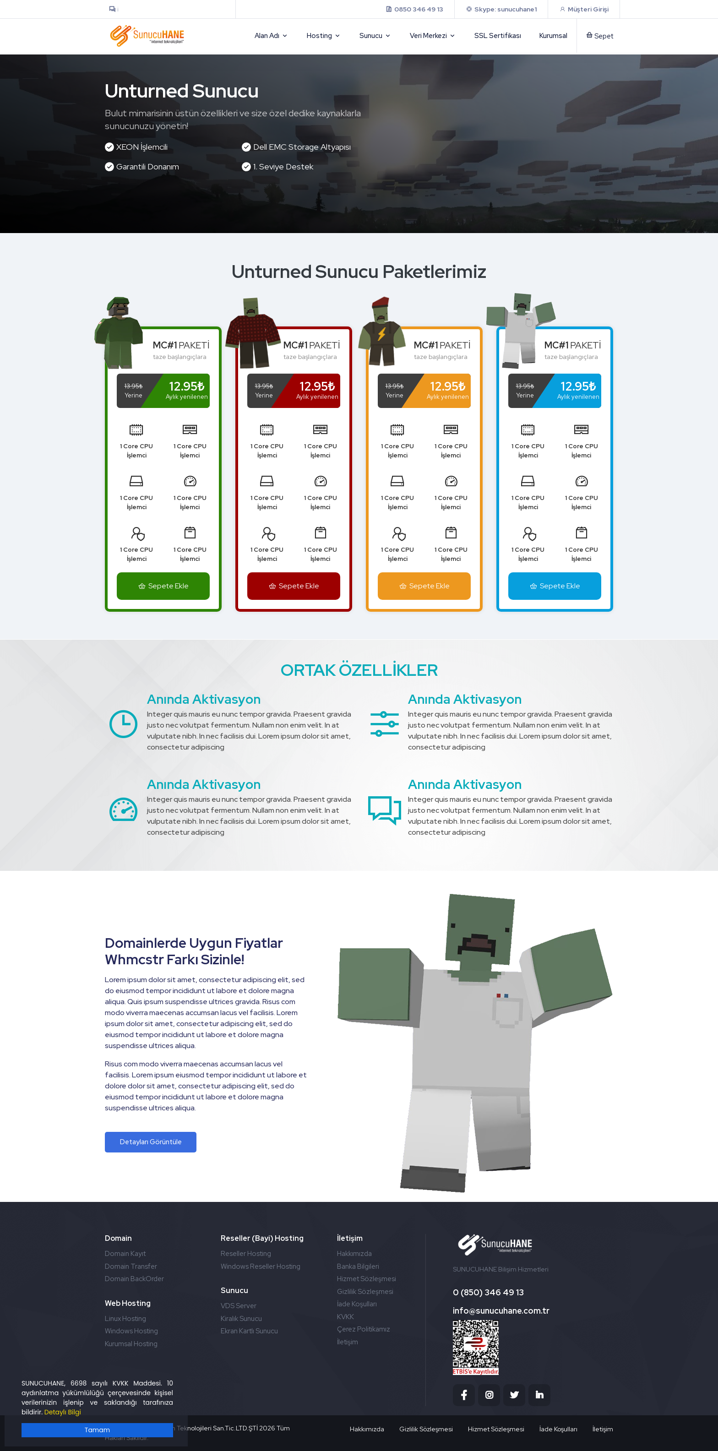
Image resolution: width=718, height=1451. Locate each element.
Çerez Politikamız (363, 1329)
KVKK (345, 1316)
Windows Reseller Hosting (260, 1266)
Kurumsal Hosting (131, 1343)
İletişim (347, 1342)
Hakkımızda (354, 1253)
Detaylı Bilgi (62, 1412)
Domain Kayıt (125, 1253)
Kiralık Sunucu (241, 1318)
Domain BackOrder (134, 1278)
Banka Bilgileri (358, 1266)
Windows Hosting (131, 1331)
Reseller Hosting (246, 1253)
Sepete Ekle (163, 586)
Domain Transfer (131, 1266)
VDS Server (238, 1305)
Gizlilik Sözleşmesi (365, 1291)
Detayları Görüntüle (151, 1142)
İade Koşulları (357, 1304)
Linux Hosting (125, 1318)
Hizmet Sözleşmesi (366, 1278)
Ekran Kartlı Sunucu (249, 1331)
